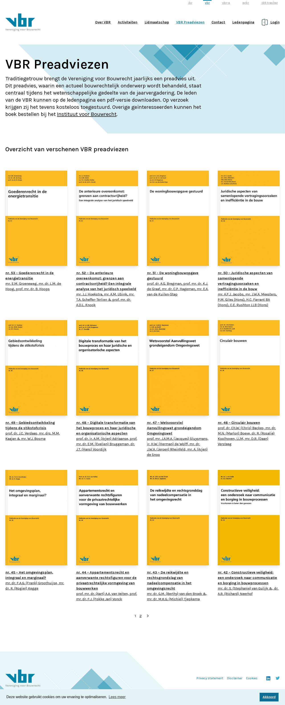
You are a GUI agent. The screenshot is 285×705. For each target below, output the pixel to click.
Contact (218, 22)
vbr (207, 3)
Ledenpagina (243, 22)
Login (275, 22)
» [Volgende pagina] (148, 616)
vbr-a (226, 3)
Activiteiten (127, 22)
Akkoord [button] (269, 697)
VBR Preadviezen (190, 22)
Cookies (251, 678)
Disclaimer (234, 678)
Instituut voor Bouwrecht (86, 114)
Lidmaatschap (157, 22)
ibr (190, 3)
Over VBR (103, 22)
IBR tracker (269, 3)
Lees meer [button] (117, 697)
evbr (245, 3)
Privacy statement (209, 678)
